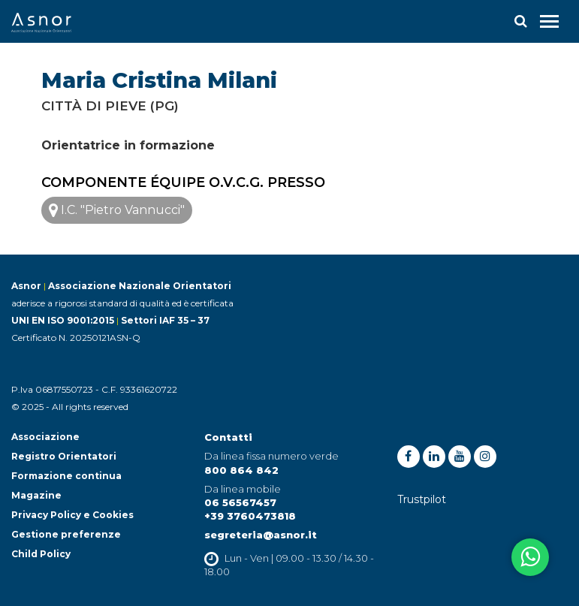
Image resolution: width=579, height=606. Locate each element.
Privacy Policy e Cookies (72, 514)
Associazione (45, 436)
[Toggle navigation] (549, 21)
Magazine (36, 495)
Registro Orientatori (63, 456)
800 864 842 (241, 470)
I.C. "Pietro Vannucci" (117, 210)
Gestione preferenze (66, 534)
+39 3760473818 (250, 516)
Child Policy (41, 553)
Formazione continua (66, 475)
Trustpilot (421, 499)
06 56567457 (240, 502)
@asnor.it (290, 535)
